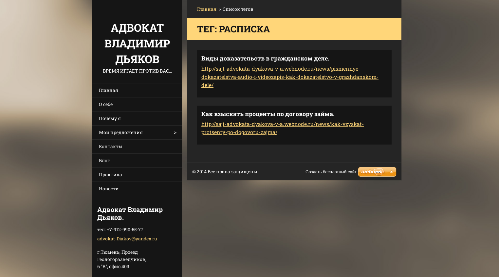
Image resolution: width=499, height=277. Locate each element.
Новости (109, 188)
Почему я (110, 118)
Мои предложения (121, 132)
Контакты (110, 146)
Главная (108, 90)
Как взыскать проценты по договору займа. (268, 114)
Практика (110, 174)
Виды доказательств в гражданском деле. (265, 58)
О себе (106, 104)
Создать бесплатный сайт (331, 171)
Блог (104, 160)
